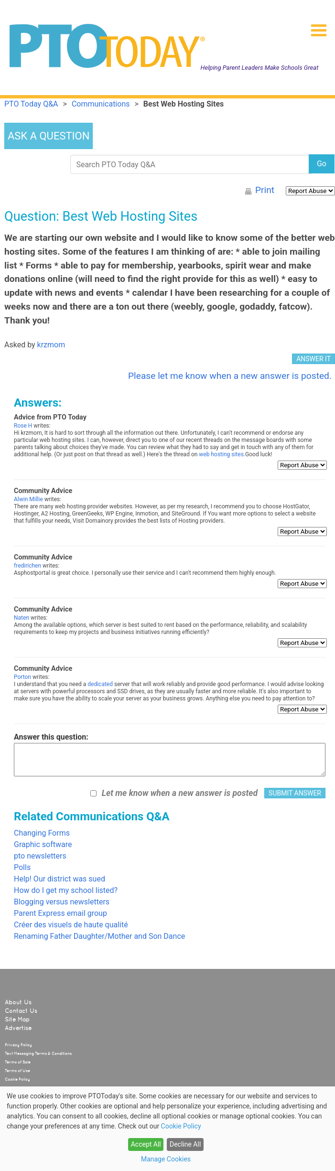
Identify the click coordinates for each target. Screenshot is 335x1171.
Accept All (146, 1144)
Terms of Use (17, 1070)
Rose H (23, 425)
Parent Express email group (60, 913)
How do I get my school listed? (66, 890)
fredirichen (27, 565)
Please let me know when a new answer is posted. (230, 375)
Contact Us (21, 1011)
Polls (22, 867)
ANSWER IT (313, 359)
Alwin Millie (28, 499)
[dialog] (167, 1128)
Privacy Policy (18, 1044)
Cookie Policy (17, 1079)
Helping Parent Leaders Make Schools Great (260, 67)
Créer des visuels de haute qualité (71, 924)
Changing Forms (42, 833)
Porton (22, 677)
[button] (315, 27)
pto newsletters (40, 855)
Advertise (18, 1028)
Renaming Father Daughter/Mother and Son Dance (99, 936)
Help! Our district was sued (59, 878)
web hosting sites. (222, 454)
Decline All (185, 1144)
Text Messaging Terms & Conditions (38, 1053)
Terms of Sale (18, 1062)
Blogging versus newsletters (61, 901)
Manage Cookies (166, 1159)
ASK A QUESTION (48, 136)
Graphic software (43, 844)
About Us (18, 1002)
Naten (21, 617)
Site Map (17, 1019)
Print (264, 189)
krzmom (51, 344)
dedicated (100, 684)
